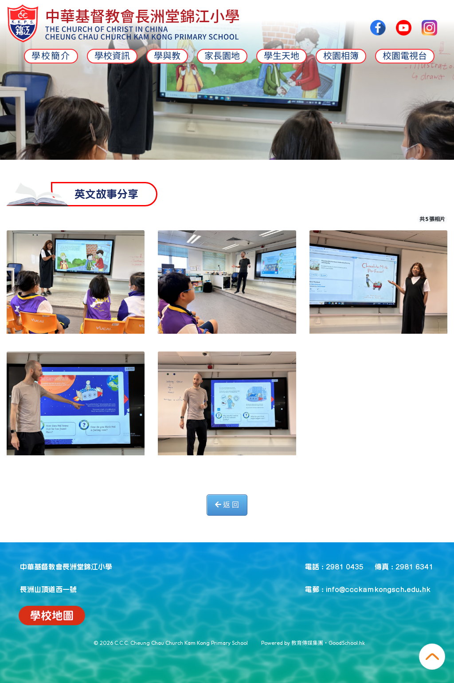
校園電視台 (405, 56)
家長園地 (222, 56)
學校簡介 (50, 56)
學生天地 (281, 56)
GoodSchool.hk (347, 643)
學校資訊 (112, 56)
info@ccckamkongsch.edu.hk (378, 589)
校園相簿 (341, 56)
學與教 (167, 56)
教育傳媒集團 (307, 643)
